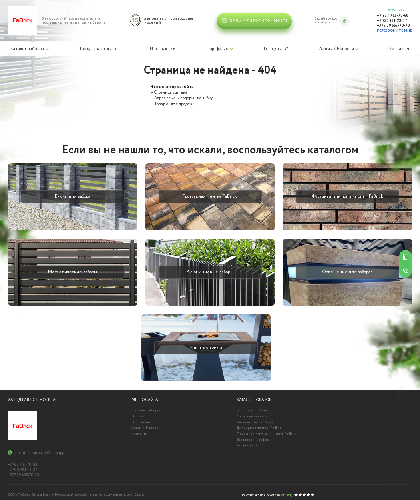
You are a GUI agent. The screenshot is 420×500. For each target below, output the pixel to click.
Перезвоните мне (394, 30)
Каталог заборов (27, 49)
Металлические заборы (257, 416)
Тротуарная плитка (99, 49)
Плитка (137, 416)
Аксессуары (247, 445)
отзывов (286, 495)
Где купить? (275, 49)
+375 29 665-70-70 (393, 26)
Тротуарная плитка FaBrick (260, 428)
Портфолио (217, 49)
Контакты (399, 49)
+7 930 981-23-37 (392, 21)
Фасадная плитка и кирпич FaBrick (267, 434)
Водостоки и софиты (254, 440)
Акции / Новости (336, 49)
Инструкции (162, 49)
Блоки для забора (252, 410)
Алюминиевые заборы (255, 422)
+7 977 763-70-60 (392, 16)
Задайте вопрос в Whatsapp (39, 453)
